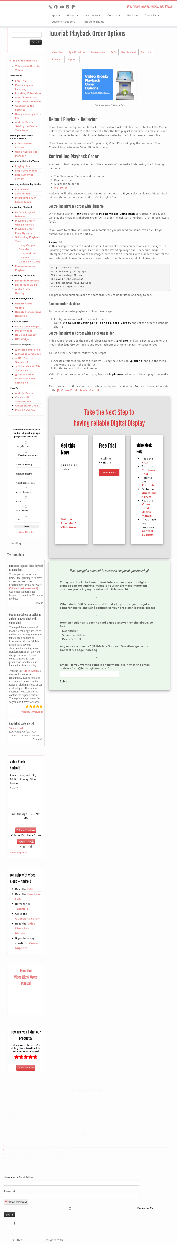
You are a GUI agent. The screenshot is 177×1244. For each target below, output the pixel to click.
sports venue (22, 510)
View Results (26, 532)
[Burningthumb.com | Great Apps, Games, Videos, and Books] (20, 11)
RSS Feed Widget (25, 334)
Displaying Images (26, 170)
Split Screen (22, 193)
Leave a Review (25, 1067)
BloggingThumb (94, 21)
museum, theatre (24, 473)
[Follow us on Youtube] (63, 6)
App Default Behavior (28, 101)
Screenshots (97, 52)
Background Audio (26, 284)
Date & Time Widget (27, 326)
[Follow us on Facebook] (57, 6)
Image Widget (23, 330)
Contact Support (147, 533)
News (7, 1101)
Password (9, 1191)
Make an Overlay (25, 409)
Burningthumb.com (32, 1240)
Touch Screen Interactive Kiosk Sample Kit (25, 378)
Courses (113, 15)
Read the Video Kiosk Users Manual (26, 977)
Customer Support (64, 21)
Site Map (9, 1113)
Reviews (57, 59)
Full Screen (22, 189)
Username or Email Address (19, 1177)
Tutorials (21, 909)
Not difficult (70, 633)
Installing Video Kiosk (28, 93)
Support (72, 59)
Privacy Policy (11, 1117)
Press (7, 1109)
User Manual (128, 52)
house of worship (24, 464)
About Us (152, 15)
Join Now (8, 1223)
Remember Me (78, 1208)
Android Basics (24, 393)
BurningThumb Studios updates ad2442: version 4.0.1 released (37, 1154)
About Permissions (26, 97)
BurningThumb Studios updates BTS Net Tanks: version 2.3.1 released (41, 1158)
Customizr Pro (71, 1240)
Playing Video (23, 166)
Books (132, 15)
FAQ (30, 889)
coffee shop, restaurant (27, 455)
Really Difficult (71, 642)
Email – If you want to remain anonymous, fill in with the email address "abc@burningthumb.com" (105, 670)
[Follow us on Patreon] (74, 6)
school (19, 501)
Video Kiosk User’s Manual (25, 928)
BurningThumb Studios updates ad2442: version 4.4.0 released (37, 1141)
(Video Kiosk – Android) (23, 588)
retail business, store (25, 483)
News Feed (10, 1105)
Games (72, 15)
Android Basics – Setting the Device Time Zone (26, 126)
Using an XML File (29, 261)
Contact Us (10, 1122)
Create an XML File (26, 405)
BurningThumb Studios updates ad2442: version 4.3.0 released (37, 1145)
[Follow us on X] (68, 6)
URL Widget (22, 339)
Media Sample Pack (28, 349)
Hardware (92, 15)
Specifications (76, 52)
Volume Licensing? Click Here (68, 523)
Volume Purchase (25, 830)
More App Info (18, 852)
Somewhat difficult (74, 638)
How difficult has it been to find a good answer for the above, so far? (106, 627)
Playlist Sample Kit (28, 353)
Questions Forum (27, 918)
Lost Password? (24, 1223)
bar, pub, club (22, 446)
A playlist (60, 187)
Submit (64, 685)
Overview (57, 52)
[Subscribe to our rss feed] (51, 6)
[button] (109, 84)
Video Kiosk (30, 670)
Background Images (27, 280)
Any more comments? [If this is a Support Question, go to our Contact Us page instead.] (104, 650)
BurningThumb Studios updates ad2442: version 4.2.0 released (37, 1149)
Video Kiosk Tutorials (23, 60)
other (18, 519)
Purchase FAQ (148, 472)
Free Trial (21, 80)
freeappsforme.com (32, 711)
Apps (55, 15)
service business (23, 492)
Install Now (26, 841)
